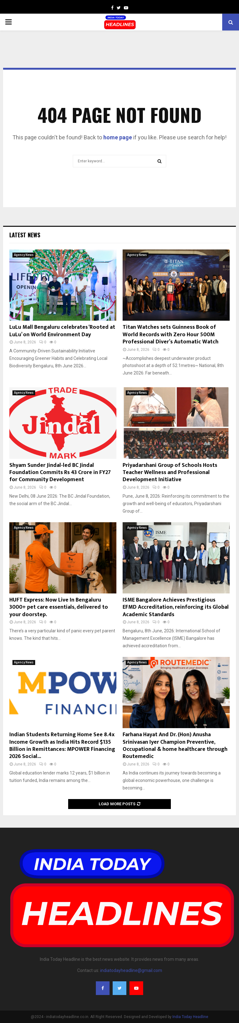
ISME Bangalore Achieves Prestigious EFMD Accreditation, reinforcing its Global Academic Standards (176, 607)
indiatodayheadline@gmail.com (131, 970)
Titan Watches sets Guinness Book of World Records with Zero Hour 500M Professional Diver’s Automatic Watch (170, 334)
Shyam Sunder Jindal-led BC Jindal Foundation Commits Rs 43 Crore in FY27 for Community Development (60, 473)
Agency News (24, 255)
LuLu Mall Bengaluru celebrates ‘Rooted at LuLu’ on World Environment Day (62, 331)
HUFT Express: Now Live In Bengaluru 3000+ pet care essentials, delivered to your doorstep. (58, 607)
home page (117, 137)
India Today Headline (190, 1017)
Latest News (24, 235)
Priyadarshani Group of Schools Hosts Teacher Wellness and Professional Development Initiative (170, 473)
